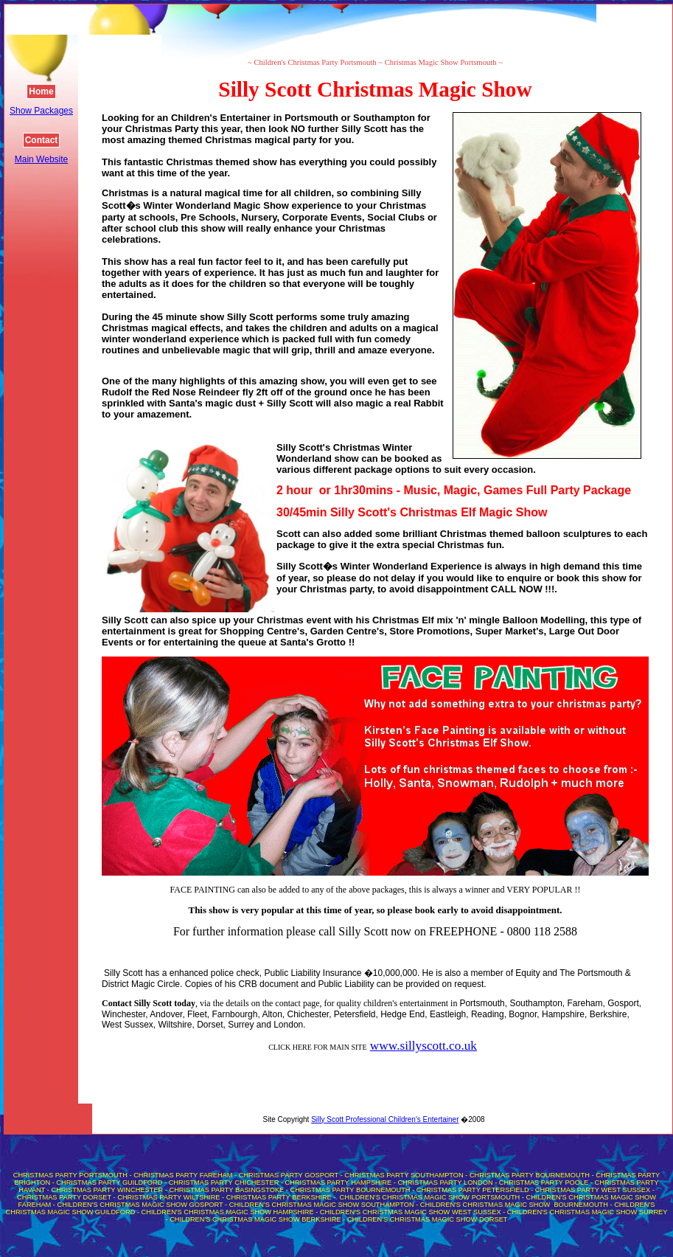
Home (41, 91)
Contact (41, 140)
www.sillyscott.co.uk (423, 1046)
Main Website (41, 159)
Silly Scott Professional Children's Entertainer (384, 1119)
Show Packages (41, 110)
